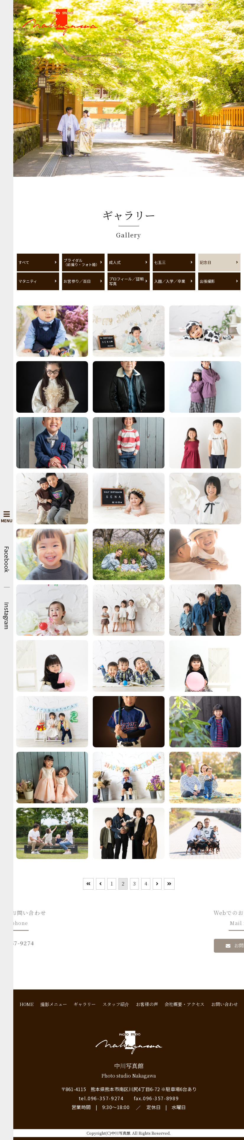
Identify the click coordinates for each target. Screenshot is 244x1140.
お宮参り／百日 (77, 281)
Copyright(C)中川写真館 (108, 1133)
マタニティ (27, 281)
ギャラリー (85, 1004)
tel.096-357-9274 (101, 1098)
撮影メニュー (53, 1004)
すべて (23, 262)
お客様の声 (147, 1004)
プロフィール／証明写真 (126, 281)
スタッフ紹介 (116, 1004)
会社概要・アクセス (184, 1004)
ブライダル (82, 262)
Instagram (7, 616)
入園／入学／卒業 (169, 281)
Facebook (7, 559)
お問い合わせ (224, 1004)
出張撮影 (207, 281)
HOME (26, 1004)
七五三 (160, 262)
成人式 (115, 262)
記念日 (205, 262)
